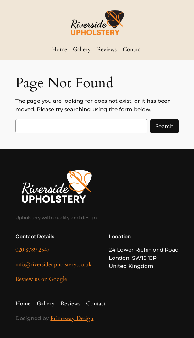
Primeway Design (71, 318)
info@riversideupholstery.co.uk (53, 265)
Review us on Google (41, 279)
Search (164, 126)
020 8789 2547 (32, 250)
